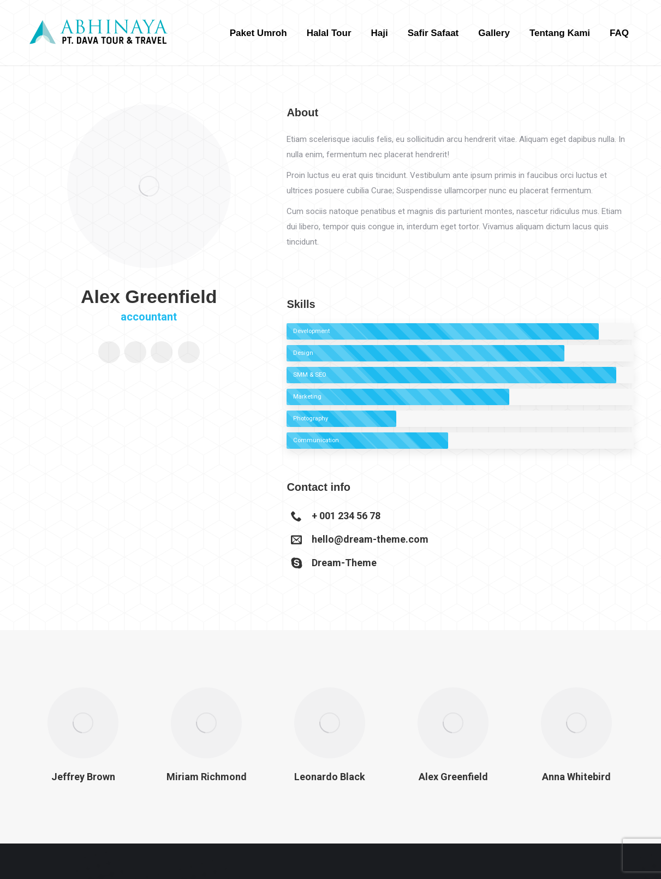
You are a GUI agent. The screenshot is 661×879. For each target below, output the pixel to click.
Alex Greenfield (453, 776)
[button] (16, 746)
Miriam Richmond (206, 776)
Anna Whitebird (576, 776)
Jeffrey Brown (83, 776)
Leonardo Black (329, 776)
